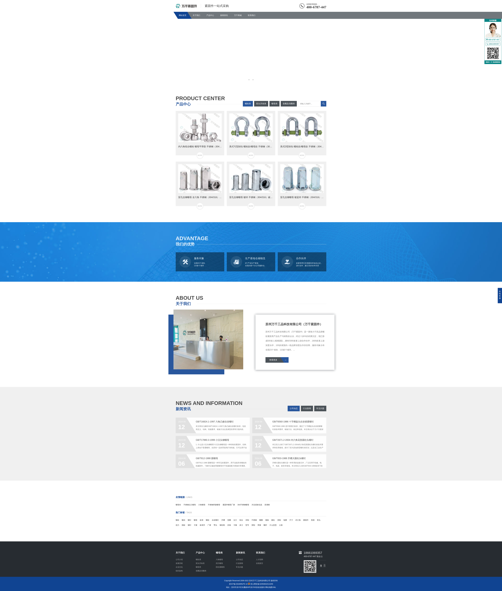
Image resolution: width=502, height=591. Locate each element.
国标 (183, 525)
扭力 (177, 525)
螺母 (195, 520)
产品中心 (210, 15)
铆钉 (189, 525)
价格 (229, 525)
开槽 (223, 520)
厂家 (209, 525)
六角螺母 (201, 505)
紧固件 (305, 520)
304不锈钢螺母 (243, 505)
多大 (241, 525)
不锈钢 (254, 520)
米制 (247, 520)
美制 (279, 520)
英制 (253, 525)
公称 (281, 525)
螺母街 (178, 505)
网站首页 (182, 15)
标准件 (202, 525)
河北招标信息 (257, 505)
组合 (241, 520)
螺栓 (177, 520)
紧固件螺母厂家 (229, 505)
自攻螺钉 (215, 520)
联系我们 (251, 15)
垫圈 (229, 520)
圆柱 (273, 520)
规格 (267, 520)
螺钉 (189, 520)
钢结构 (222, 525)
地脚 (285, 520)
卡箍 (235, 525)
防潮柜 (267, 505)
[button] (248, 79)
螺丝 (183, 520)
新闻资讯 (224, 15)
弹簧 (259, 525)
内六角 (298, 520)
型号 (247, 525)
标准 (201, 520)
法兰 (235, 520)
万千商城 (238, 15)
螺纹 (207, 520)
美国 (313, 520)
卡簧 (195, 525)
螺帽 (261, 520)
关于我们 (196, 15)
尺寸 (291, 520)
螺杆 (265, 525)
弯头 (215, 525)
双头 (319, 520)
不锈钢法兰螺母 (189, 505)
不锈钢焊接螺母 (214, 505)
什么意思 (273, 525)
